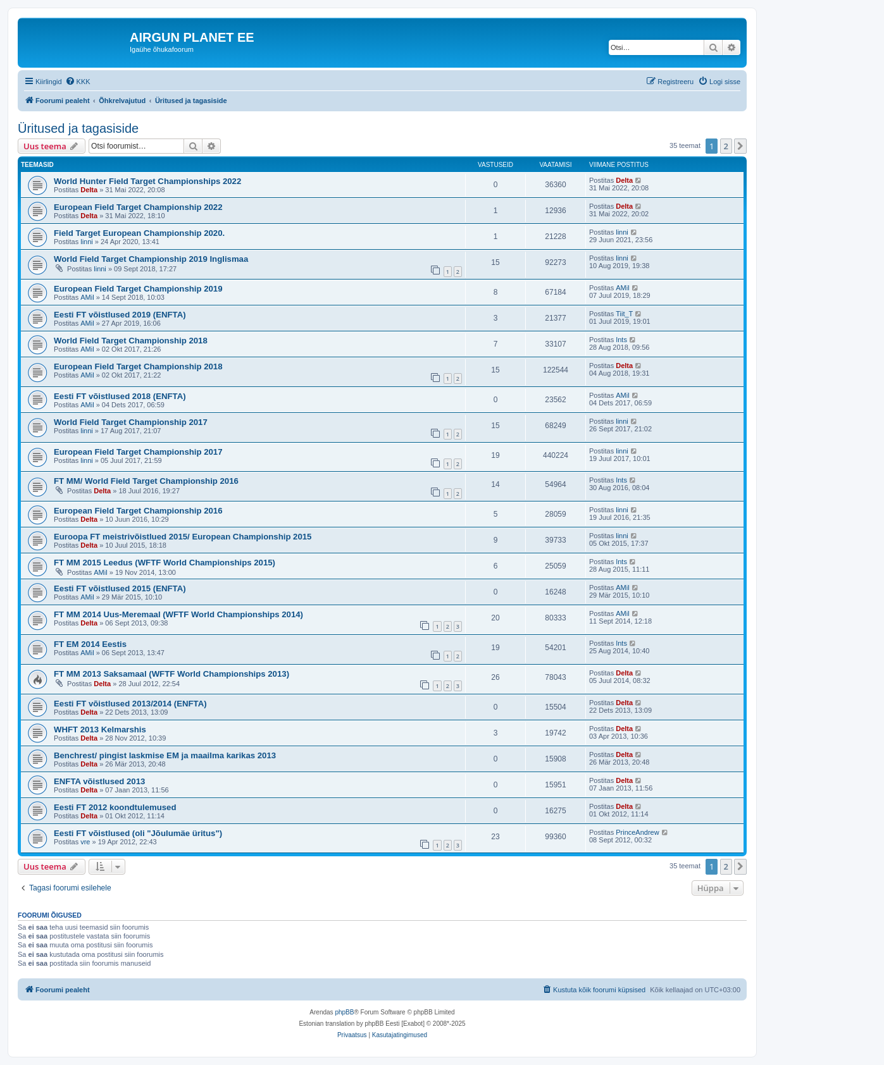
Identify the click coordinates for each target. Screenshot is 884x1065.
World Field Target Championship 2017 (131, 422)
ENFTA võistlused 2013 (99, 781)
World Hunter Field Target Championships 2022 (147, 181)
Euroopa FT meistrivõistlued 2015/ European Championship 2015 (182, 536)
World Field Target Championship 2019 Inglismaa (151, 259)
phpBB (344, 1012)
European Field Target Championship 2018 (138, 366)
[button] (740, 146)
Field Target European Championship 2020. (139, 233)
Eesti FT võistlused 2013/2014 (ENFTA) (130, 703)
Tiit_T (624, 313)
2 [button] (726, 146)
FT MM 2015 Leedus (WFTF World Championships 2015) (164, 562)
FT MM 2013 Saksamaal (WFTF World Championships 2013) (171, 674)
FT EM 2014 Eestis (90, 644)
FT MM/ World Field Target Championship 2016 (146, 481)
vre (85, 842)
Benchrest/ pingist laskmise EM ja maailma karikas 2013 (165, 755)
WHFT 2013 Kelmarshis (100, 729)
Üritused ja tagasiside (78, 128)
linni (86, 241)
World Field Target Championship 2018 (131, 340)
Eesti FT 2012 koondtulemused (115, 807)
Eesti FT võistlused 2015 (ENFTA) (120, 588)
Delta (88, 190)
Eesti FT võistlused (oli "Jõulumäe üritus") (138, 833)
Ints (621, 339)
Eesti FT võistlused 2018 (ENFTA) (120, 396)
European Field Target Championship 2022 (138, 207)
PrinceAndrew (637, 832)
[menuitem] (77, 81)
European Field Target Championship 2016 (138, 510)
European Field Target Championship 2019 (138, 288)
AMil (87, 297)
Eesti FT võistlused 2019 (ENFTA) (120, 314)
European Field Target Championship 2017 (138, 452)
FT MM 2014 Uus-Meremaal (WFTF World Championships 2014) (178, 614)
